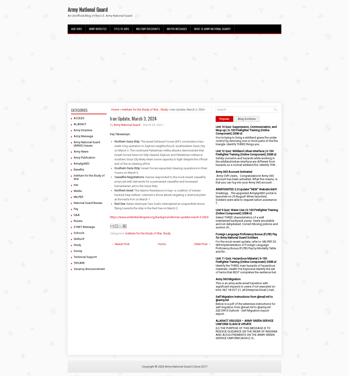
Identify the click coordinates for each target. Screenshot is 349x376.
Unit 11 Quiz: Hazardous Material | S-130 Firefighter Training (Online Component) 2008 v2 (246, 260)
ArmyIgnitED (81, 163)
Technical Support (85, 257)
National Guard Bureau (88, 203)
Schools (79, 233)
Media (78, 191)
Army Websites (98, 29)
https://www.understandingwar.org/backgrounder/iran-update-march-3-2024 (159, 217)
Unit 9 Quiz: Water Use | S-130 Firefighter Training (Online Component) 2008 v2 (247, 211)
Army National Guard (88, 9)
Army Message (83, 136)
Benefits (79, 169)
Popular (224, 119)
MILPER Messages (177, 29)
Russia (78, 221)
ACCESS (79, 118)
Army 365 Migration (228, 279)
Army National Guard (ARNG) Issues (87, 144)
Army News (81, 151)
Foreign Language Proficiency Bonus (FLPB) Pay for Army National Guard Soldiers (246, 236)
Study (77, 245)
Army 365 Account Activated (234, 171)
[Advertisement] (174, 68)
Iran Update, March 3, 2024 (133, 118)
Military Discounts (148, 29)
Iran (76, 185)
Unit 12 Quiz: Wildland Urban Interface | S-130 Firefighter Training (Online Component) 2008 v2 (246, 152)
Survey (78, 251)
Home (115, 109)
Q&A (77, 215)
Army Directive (83, 130)
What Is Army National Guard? (212, 29)
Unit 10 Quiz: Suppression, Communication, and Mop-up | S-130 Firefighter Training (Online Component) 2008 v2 (246, 130)
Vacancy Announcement (89, 269)
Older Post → (202, 244)
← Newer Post (120, 244)
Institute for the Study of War (140, 109)
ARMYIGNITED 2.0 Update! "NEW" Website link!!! (246, 189)
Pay (76, 209)
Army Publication (84, 157)
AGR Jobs (76, 29)
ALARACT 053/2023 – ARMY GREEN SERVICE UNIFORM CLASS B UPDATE (244, 322)
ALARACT (80, 124)
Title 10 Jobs (121, 29)
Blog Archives (247, 119)
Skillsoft (79, 239)
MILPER (78, 197)
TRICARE (79, 263)
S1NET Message (84, 227)
